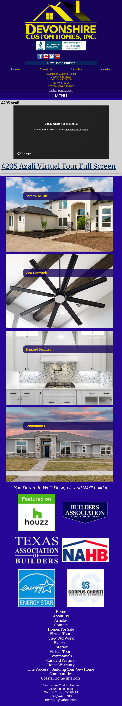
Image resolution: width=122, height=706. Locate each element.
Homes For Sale (61, 629)
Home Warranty (61, 665)
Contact (106, 69)
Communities (61, 674)
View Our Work (61, 638)
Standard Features (61, 660)
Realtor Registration (61, 90)
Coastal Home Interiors (61, 678)
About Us (45, 69)
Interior (61, 647)
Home (15, 69)
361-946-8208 (61, 82)
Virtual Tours (61, 634)
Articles (76, 69)
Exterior (61, 642)
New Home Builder (61, 63)
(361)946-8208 (61, 696)
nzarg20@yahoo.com (61, 85)
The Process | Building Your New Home (61, 669)
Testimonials (61, 656)
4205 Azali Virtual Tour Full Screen (58, 166)
